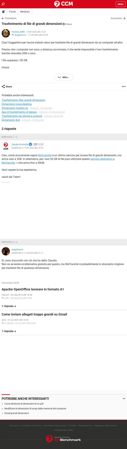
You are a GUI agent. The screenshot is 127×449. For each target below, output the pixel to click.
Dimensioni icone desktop (17, 104)
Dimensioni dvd (11, 120)
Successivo (116, 18)
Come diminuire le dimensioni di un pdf (23, 403)
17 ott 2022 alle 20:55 (38, 35)
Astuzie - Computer (41, 108)
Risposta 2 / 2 (9, 242)
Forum (12, 11)
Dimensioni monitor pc (15, 108)
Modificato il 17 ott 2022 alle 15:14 (27, 148)
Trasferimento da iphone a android (22, 116)
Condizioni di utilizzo (31, 425)
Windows (25, 11)
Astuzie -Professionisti (52, 112)
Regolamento (85, 425)
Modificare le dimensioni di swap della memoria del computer (35, 408)
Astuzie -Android (53, 116)
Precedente (10, 18)
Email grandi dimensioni (16, 413)
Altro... (65, 77)
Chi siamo (14, 425)
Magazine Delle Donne (106, 425)
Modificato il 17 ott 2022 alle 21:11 (27, 253)
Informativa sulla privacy (54, 425)
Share (9, 86)
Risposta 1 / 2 (9, 137)
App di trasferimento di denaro (19, 112)
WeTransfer (45, 155)
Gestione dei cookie (63, 430)
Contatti (72, 425)
